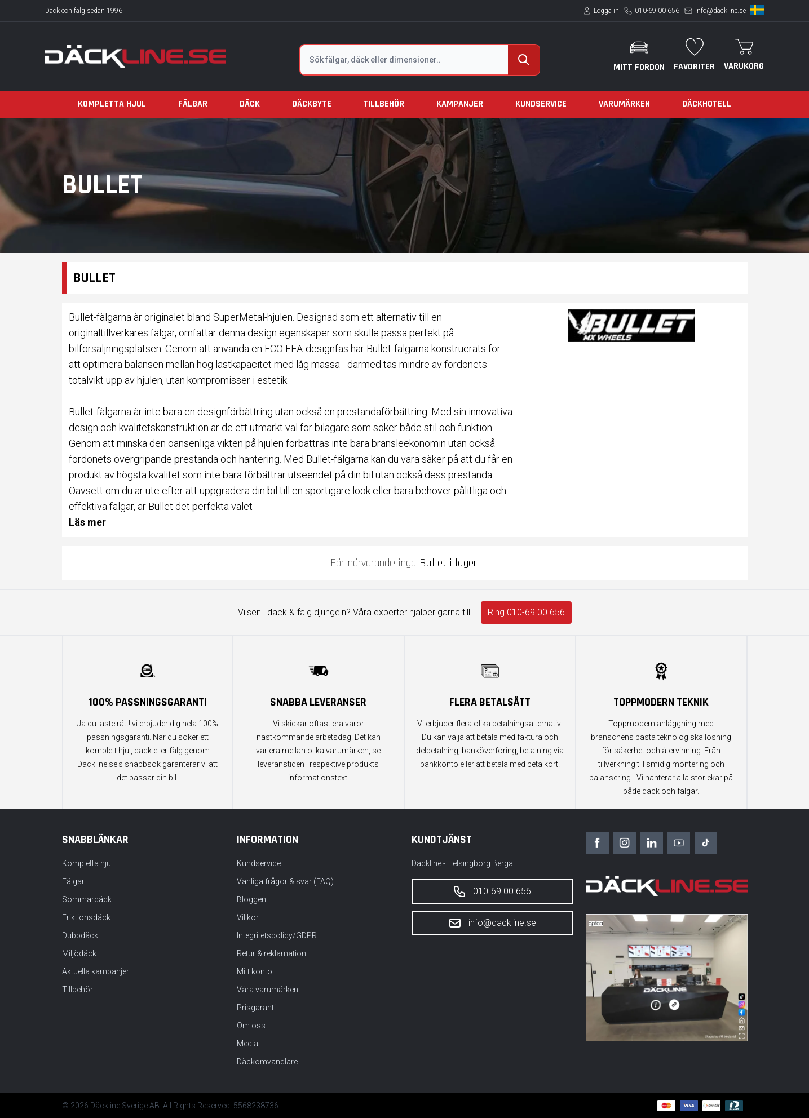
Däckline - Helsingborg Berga (462, 863)
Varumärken (624, 104)
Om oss (251, 1025)
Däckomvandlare (267, 1061)
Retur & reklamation (271, 953)
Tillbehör (383, 104)
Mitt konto (254, 971)
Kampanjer (459, 104)
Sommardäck (87, 899)
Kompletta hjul (112, 104)
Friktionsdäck (86, 917)
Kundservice (541, 104)
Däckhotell (706, 104)
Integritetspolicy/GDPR (277, 935)
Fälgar (192, 104)
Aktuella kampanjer (95, 971)
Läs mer (87, 522)
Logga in (606, 11)
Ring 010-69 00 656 (526, 612)
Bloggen (251, 899)
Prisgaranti (256, 1007)
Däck (250, 104)
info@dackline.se (720, 11)
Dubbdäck (80, 935)
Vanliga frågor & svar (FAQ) (285, 881)
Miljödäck (79, 953)
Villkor (248, 917)
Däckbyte (311, 104)
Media (247, 1043)
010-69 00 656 (657, 11)
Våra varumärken (267, 989)
